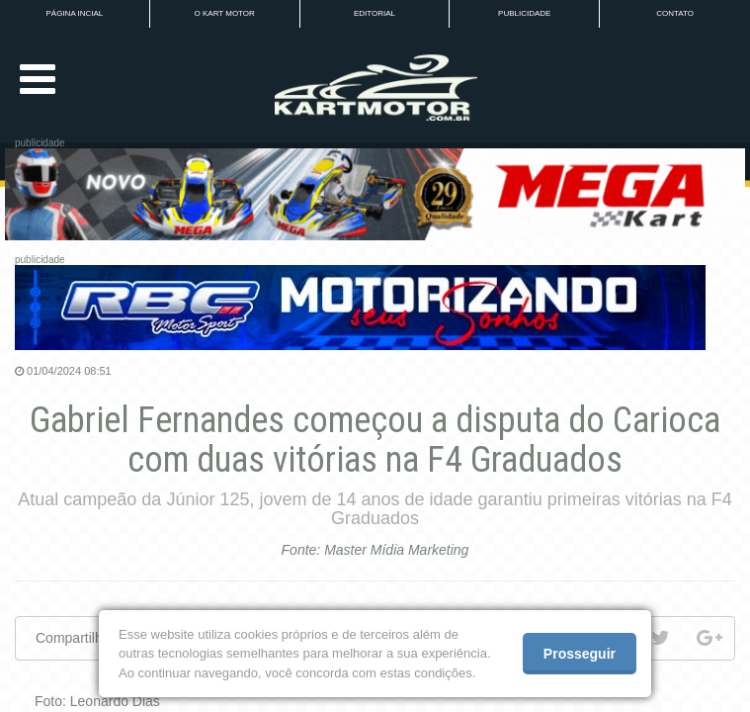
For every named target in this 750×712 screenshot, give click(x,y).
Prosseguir (579, 654)
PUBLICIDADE (524, 13)
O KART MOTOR (225, 13)
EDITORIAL (374, 13)
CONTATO (675, 13)
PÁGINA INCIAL (75, 13)
